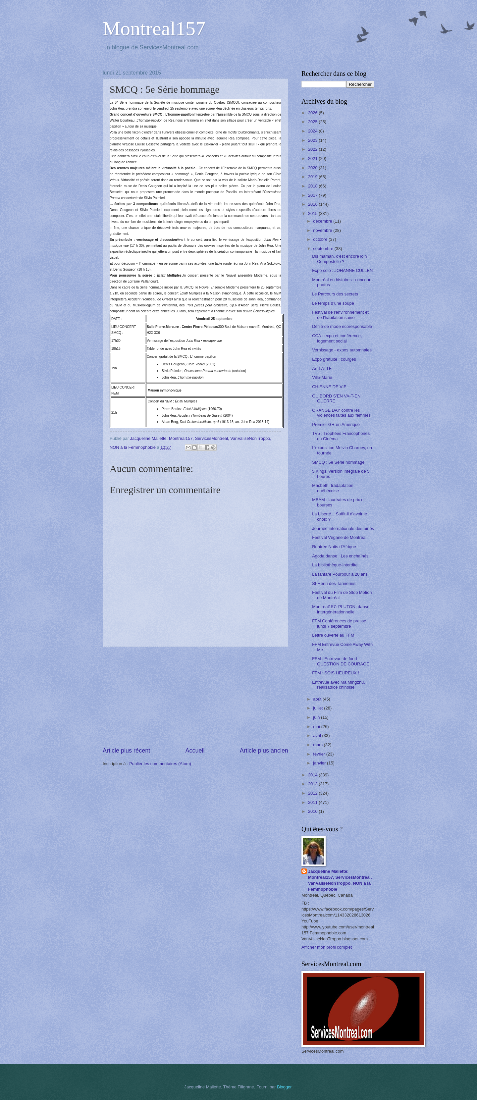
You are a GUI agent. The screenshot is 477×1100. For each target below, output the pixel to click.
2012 (313, 793)
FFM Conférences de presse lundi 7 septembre (339, 623)
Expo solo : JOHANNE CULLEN (342, 270)
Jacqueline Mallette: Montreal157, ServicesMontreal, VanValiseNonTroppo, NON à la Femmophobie (340, 880)
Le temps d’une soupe (333, 303)
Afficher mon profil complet (326, 947)
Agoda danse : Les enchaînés (340, 555)
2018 (313, 185)
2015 (313, 213)
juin (317, 717)
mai (317, 726)
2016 (313, 204)
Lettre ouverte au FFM (333, 635)
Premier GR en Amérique (336, 424)
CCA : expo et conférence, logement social (337, 338)
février (319, 754)
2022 (313, 149)
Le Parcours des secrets (335, 293)
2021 (313, 158)
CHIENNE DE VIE (329, 386)
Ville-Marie (322, 377)
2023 (313, 140)
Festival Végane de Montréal (339, 537)
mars (318, 744)
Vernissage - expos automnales (342, 349)
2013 (313, 783)
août (318, 699)
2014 (313, 774)
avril (317, 735)
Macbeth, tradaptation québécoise (332, 488)
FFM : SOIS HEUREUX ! (335, 672)
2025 (313, 121)
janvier (320, 762)
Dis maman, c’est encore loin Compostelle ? (339, 259)
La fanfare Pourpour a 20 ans (340, 574)
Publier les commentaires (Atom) (160, 763)
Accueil (194, 750)
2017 (313, 195)
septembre (323, 248)
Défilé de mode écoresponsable (342, 326)
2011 (313, 802)
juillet (318, 708)
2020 (313, 167)
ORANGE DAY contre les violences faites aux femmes (341, 413)
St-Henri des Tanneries (333, 583)
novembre (323, 230)
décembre (323, 221)
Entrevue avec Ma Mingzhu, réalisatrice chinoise (338, 685)
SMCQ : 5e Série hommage (338, 462)
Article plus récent (126, 750)
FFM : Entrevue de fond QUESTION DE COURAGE (340, 661)
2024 (313, 131)
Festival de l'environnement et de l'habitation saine (340, 315)
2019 (313, 176)
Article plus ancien (264, 750)
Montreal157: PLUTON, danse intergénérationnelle (340, 609)
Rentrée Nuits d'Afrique (334, 546)
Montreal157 (154, 28)
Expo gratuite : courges (334, 359)
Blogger (284, 1086)
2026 (313, 112)
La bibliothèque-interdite (334, 564)
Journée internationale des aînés (343, 528)
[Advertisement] (195, 696)
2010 (313, 811)
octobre (321, 239)
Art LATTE (322, 368)
